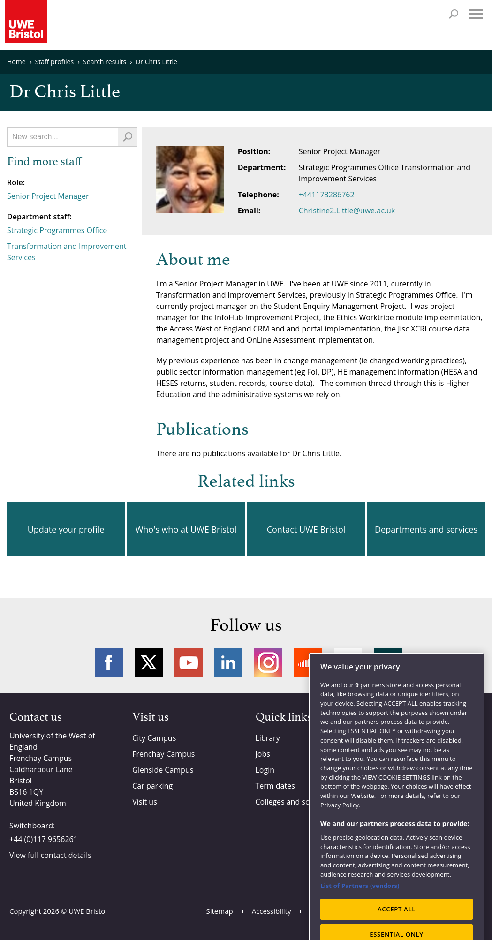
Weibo (348, 662)
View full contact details (50, 855)
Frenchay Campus (163, 754)
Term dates (275, 786)
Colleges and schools (292, 802)
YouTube (188, 662)
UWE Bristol (87, 911)
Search (453, 14)
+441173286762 (327, 194)
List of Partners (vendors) (360, 915)
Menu (476, 14)
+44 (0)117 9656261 (43, 839)
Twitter (149, 662)
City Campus (154, 738)
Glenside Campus (162, 770)
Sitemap (219, 911)
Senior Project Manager (48, 196)
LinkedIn (228, 662)
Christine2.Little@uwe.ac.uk (347, 210)
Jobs (263, 754)
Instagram (268, 662)
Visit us (144, 802)
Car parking (152, 786)
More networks (388, 662)
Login (265, 770)
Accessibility (271, 911)
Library (268, 738)
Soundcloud (308, 662)
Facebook (109, 662)
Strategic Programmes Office (57, 230)
